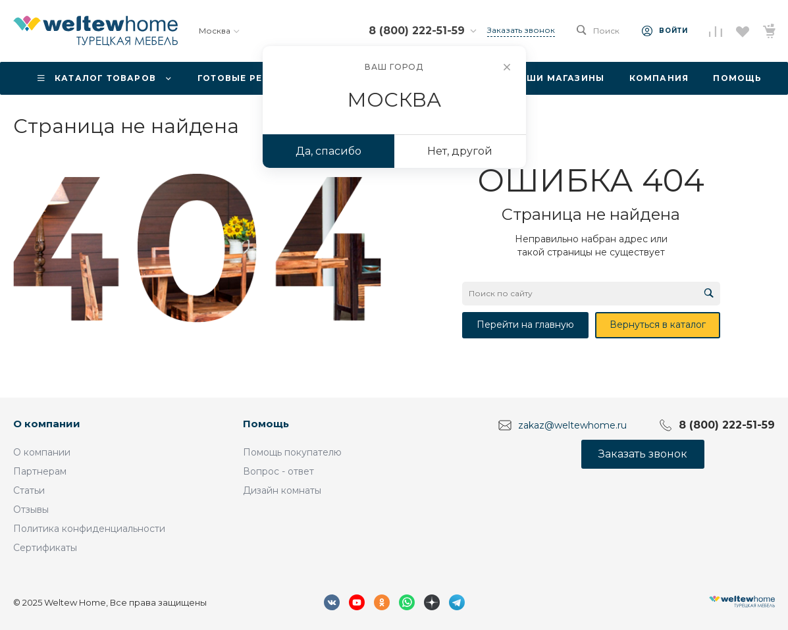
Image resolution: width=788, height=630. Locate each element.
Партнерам (39, 471)
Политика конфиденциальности (89, 529)
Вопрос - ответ (278, 471)
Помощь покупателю (292, 452)
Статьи (29, 490)
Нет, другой (459, 151)
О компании (46, 423)
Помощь (266, 423)
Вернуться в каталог (658, 324)
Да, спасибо (328, 151)
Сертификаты (45, 548)
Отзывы (31, 509)
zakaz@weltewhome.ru (572, 425)
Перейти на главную (525, 324)
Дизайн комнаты (282, 490)
